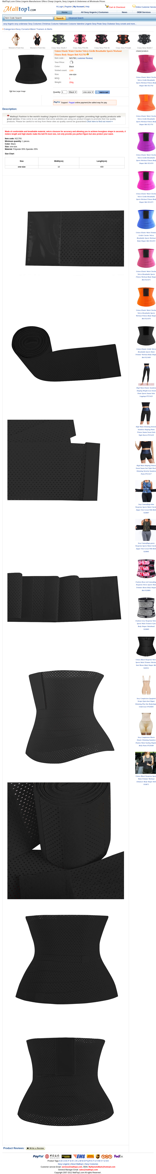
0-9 (107, 1161)
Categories (9, 29)
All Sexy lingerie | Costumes (94, 12)
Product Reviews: (14, 1148)
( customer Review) (84, 58)
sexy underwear (21, 24)
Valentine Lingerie (84, 24)
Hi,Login (59, 7)
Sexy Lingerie (63, 1164)
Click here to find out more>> (100, 121)
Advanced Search (76, 18)
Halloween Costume (67, 24)
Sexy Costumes (34, 24)
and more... (131, 24)
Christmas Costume (50, 24)
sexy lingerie (8, 24)
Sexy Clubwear (108, 24)
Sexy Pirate (97, 24)
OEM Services (144, 12)
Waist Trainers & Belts (41, 29)
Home (64, 12)
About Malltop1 (77, 1164)
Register (68, 7)
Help (88, 7)
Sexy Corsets (22, 29)
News (125, 12)
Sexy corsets (121, 24)
